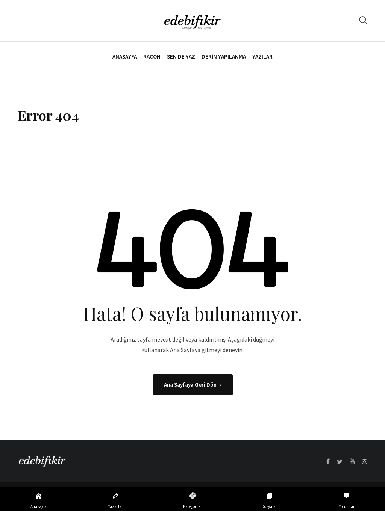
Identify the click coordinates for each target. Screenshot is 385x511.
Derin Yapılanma (224, 56)
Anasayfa (124, 56)
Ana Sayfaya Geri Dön (192, 384)
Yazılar (262, 56)
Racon (152, 56)
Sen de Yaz (181, 56)
